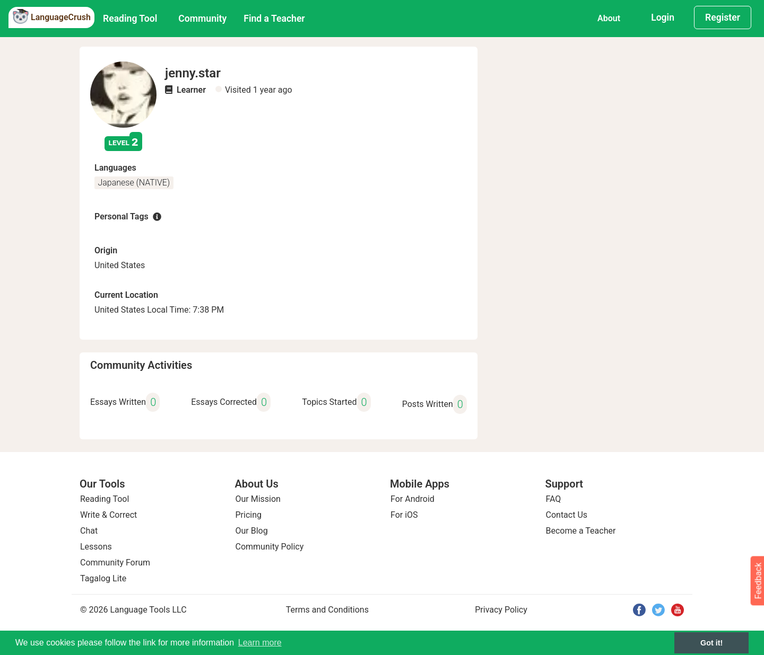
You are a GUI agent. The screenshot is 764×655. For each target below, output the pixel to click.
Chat (89, 531)
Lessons (96, 547)
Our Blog (252, 531)
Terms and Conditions (327, 610)
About (608, 18)
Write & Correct (108, 515)
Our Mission (258, 499)
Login (662, 17)
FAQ (553, 499)
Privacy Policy (501, 610)
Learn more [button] (260, 642)
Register (722, 17)
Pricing (249, 515)
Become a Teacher (581, 531)
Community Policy (270, 547)
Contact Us (567, 515)
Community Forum (115, 562)
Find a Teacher (274, 18)
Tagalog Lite (103, 578)
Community (202, 18)
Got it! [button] (711, 643)
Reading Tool (130, 18)
